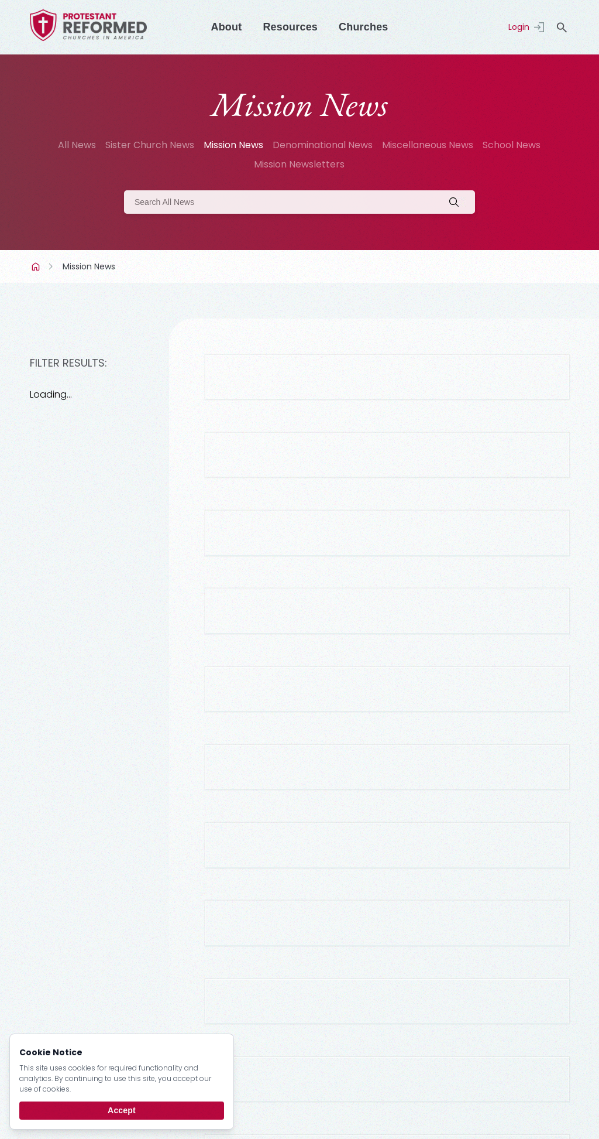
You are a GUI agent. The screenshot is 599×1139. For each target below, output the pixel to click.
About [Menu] (226, 27)
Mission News (233, 145)
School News (512, 145)
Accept (122, 1110)
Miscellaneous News (427, 145)
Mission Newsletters (299, 164)
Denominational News (323, 145)
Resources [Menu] (290, 27)
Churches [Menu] (363, 27)
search (562, 27)
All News (77, 145)
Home (37, 266)
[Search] (299, 202)
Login (518, 27)
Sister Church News (149, 145)
